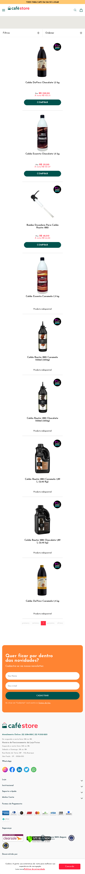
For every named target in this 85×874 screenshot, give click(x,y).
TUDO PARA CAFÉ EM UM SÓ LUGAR (42, 2)
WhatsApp (6, 761)
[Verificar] (39, 839)
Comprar (42, 103)
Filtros (21, 33)
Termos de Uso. (44, 703)
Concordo (69, 866)
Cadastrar (42, 696)
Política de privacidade (34, 869)
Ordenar (63, 33)
